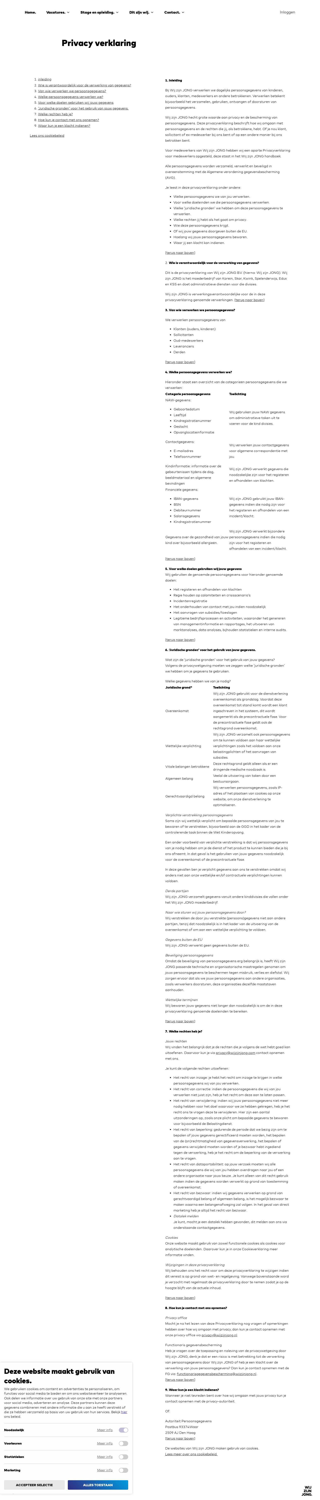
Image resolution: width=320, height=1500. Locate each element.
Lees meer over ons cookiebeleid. (191, 1454)
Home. (30, 12)
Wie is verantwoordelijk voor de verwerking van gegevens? (84, 85)
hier (124, 1412)
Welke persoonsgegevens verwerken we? (70, 97)
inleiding (44, 79)
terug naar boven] (180, 1438)
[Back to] (306, 1491)
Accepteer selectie (34, 1485)
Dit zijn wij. (141, 12)
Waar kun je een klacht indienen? (64, 126)
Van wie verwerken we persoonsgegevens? (72, 91)
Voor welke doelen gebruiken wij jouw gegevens (75, 103)
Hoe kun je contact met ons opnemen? (68, 120)
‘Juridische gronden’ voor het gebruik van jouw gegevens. (83, 108)
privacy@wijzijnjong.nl (219, 1335)
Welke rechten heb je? (55, 114)
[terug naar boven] (180, 253)
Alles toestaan (98, 1485)
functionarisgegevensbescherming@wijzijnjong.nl (216, 1374)
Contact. (174, 12)
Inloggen (287, 12)
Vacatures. (58, 12)
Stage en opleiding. (99, 12)
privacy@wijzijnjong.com (235, 1053)
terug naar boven (249, 300)
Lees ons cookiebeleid (47, 136)
